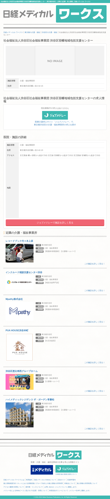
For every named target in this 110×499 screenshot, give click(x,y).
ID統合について (69, 483)
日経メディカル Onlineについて (45, 480)
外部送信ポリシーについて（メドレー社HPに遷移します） (70, 490)
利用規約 (29, 480)
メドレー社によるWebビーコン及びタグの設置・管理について (25, 490)
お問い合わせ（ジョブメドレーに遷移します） (60, 487)
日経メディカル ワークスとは (13, 480)
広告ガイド (62, 480)
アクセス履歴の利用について (13, 487)
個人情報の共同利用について (87, 483)
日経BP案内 (71, 480)
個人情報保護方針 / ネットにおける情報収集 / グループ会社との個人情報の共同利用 (33, 483)
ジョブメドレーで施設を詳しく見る (55, 222)
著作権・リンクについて (34, 487)
